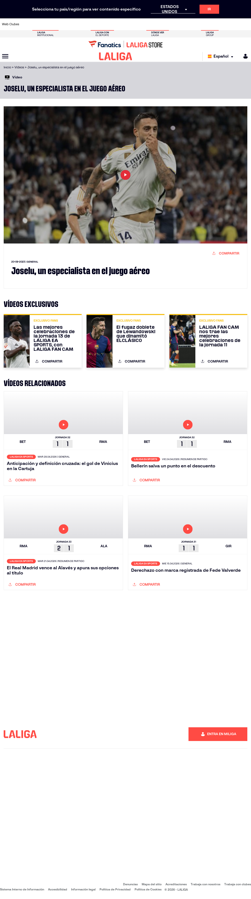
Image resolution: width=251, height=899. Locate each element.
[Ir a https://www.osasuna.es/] (50, 24)
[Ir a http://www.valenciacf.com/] (234, 24)
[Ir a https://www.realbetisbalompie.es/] (176, 24)
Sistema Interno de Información (22, 889)
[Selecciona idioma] (222, 56)
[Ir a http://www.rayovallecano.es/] (130, 24)
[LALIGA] (115, 56)
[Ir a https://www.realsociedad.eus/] (210, 24)
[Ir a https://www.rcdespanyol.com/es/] (153, 24)
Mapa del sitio (152, 884)
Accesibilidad (57, 889)
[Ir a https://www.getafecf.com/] (96, 24)
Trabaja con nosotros (205, 884)
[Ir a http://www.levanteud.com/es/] (119, 24)
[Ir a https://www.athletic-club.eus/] (27, 24)
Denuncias (130, 884)
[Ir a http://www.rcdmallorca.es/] (165, 24)
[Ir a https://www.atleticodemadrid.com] (38, 24)
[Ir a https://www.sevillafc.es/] (222, 24)
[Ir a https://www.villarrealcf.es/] (245, 24)
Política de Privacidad (115, 889)
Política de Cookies (148, 889)
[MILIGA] (244, 56)
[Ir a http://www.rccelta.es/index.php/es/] (142, 24)
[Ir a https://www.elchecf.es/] (72, 24)
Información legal (83, 889)
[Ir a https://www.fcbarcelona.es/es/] (84, 24)
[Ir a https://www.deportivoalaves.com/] (61, 24)
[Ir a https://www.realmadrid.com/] (187, 24)
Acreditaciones (176, 884)
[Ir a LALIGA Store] (125, 44)
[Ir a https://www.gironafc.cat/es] (107, 24)
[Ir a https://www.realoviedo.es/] (199, 24)
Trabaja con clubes (237, 884)
